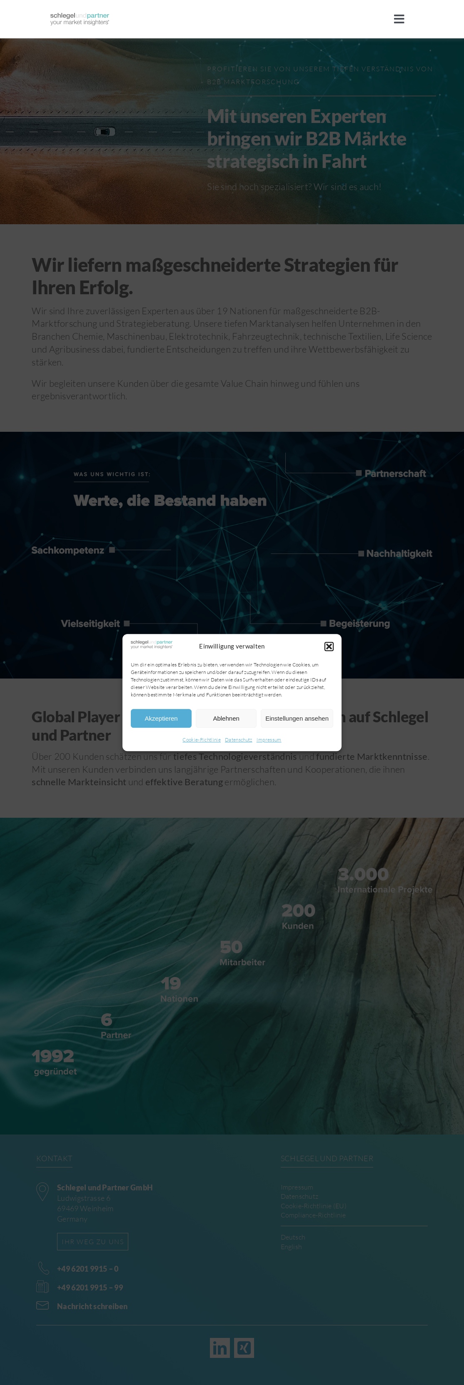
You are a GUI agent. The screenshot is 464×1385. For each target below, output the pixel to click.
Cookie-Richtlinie (201, 740)
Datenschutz (238, 740)
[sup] (79, 17)
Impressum (269, 740)
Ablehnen (226, 718)
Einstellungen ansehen (297, 718)
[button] (329, 646)
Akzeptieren (161, 718)
